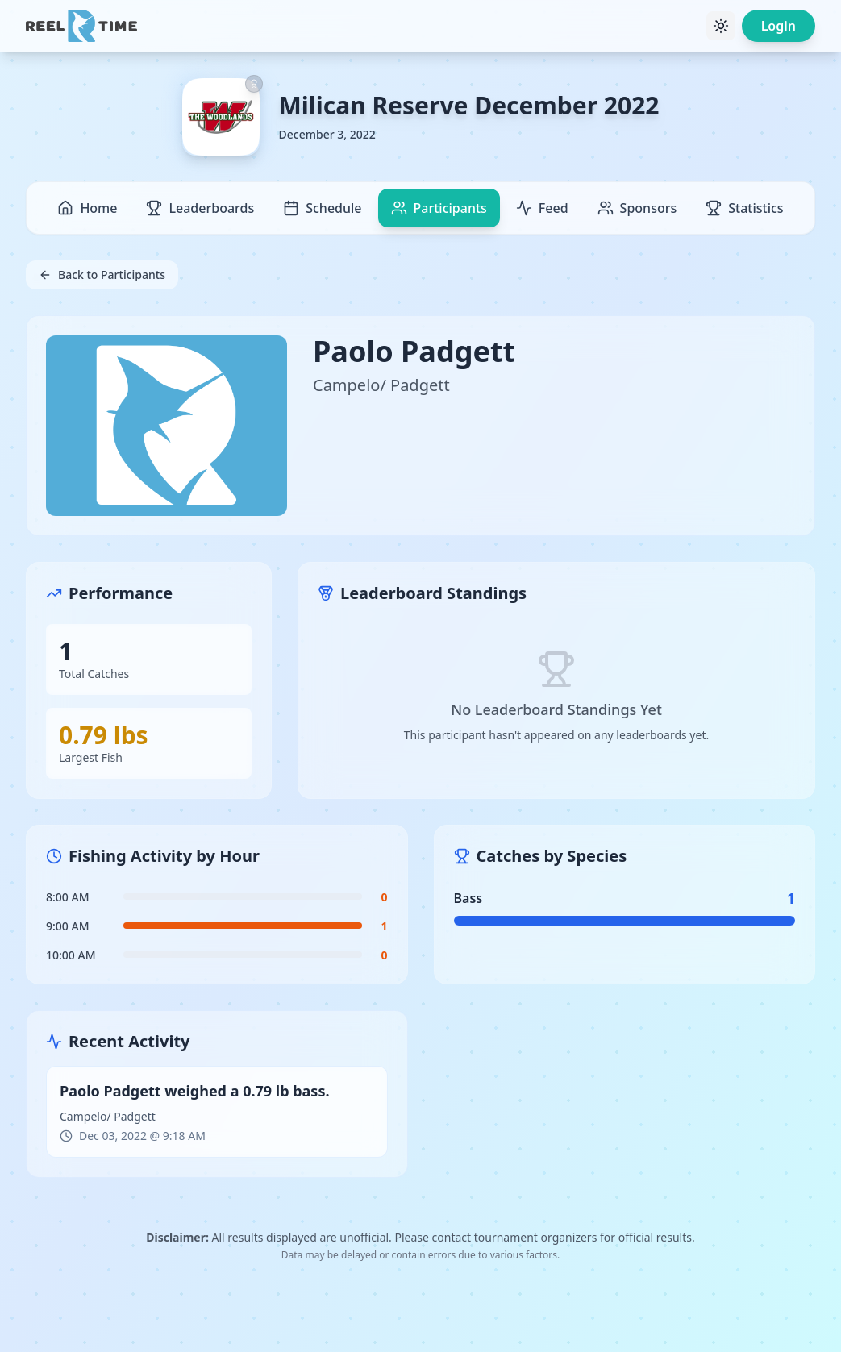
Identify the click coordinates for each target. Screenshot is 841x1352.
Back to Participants (102, 274)
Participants (439, 208)
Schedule (322, 208)
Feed (542, 208)
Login (778, 26)
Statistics (744, 208)
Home (87, 208)
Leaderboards (200, 208)
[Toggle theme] (720, 25)
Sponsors (637, 208)
